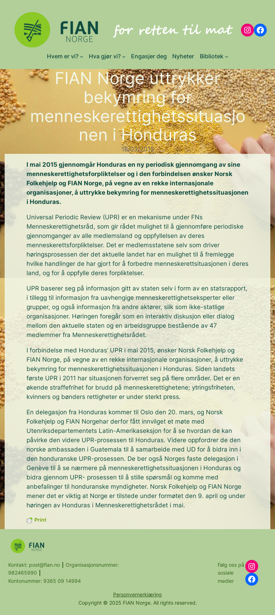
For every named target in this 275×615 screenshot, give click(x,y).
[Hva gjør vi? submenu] (124, 56)
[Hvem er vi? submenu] (81, 56)
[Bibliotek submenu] (226, 56)
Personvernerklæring (137, 594)
